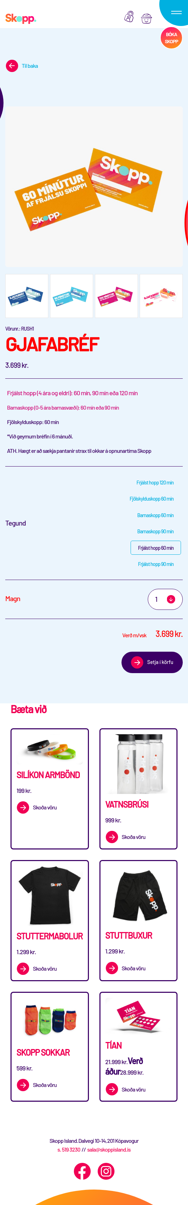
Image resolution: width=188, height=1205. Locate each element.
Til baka (30, 65)
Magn (12, 598)
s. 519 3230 (68, 1149)
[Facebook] (82, 1171)
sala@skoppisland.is (109, 1149)
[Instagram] (106, 1171)
